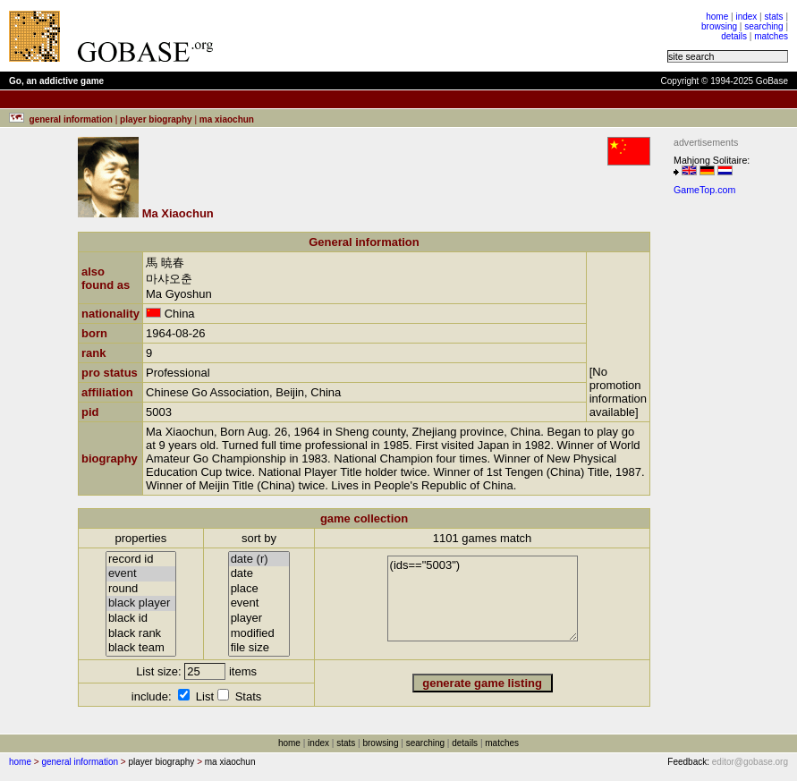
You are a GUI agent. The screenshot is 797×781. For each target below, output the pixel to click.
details (734, 36)
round (140, 589)
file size (259, 648)
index (746, 16)
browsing (719, 26)
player (259, 618)
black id (140, 618)
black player (140, 603)
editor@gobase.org (750, 762)
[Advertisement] (449, 36)
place (259, 589)
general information (79, 762)
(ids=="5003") (482, 598)
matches (771, 36)
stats (773, 16)
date (259, 574)
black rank (140, 633)
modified (259, 633)
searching (763, 26)
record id (140, 559)
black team (140, 648)
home (717, 16)
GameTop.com (704, 189)
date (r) (259, 559)
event (140, 574)
